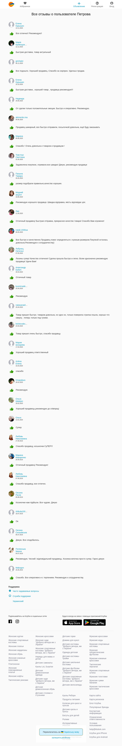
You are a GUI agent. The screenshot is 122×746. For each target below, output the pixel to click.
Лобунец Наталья (20, 250)
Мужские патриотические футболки (96, 652)
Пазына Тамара (19, 174)
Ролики (66, 719)
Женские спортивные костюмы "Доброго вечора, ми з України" (45, 650)
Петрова (83, 14)
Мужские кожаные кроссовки (97, 659)
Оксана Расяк (19, 494)
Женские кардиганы (17, 650)
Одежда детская (70, 652)
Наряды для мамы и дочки (44, 657)
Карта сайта (95, 695)
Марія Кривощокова (22, 43)
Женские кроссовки (44, 636)
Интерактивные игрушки (70, 724)
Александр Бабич (21, 268)
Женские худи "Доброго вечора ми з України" (45, 642)
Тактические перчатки (95, 665)
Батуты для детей (71, 715)
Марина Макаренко (21, 456)
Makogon (20, 568)
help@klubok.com (97, 729)
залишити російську (61, 737)
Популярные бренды (99, 707)
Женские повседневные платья (15, 670)
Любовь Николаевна (21, 437)
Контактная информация (95, 712)
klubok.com (11, 4)
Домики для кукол (71, 640)
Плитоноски (14, 664)
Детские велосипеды (72, 685)
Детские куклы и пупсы (70, 710)
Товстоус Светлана (20, 156)
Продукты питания (71, 699)
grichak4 (19, 61)
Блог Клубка (95, 703)
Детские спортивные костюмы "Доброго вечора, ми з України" (73, 678)
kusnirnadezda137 (24, 286)
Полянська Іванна (21, 550)
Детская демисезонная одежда (42, 672)
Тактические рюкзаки (18, 680)
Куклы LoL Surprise (44, 666)
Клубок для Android (98, 737)
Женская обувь (15, 654)
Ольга (18, 417)
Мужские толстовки (98, 676)
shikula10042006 (23, 511)
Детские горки (69, 636)
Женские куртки (15, 636)
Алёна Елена (19, 362)
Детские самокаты (43, 663)
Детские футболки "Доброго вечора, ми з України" (72, 670)
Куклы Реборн (69, 695)
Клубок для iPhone (98, 733)
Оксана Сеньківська (21, 531)
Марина (19, 136)
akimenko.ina (22, 117)
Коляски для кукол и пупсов (72, 704)
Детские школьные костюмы (71, 663)
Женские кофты (15, 676)
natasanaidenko (23, 305)
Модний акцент (19, 193)
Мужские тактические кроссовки (99, 687)
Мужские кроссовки (98, 636)
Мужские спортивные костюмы (99, 645)
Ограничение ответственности (97, 718)
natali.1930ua (22, 230)
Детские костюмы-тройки (71, 657)
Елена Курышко (20, 24)
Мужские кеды (96, 640)
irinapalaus (20, 380)
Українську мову (71, 732)
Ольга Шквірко (19, 400)
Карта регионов (96, 699)
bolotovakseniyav (23, 324)
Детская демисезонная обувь (45, 688)
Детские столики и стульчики (43, 694)
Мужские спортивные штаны (99, 671)
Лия (17, 211)
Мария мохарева (20, 343)
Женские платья (16, 646)
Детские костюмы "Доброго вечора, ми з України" (72, 646)
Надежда (20, 98)
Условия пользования (95, 724)
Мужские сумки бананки (96, 681)
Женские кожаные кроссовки (16, 659)
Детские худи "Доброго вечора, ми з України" (45, 681)
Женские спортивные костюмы (18, 641)
